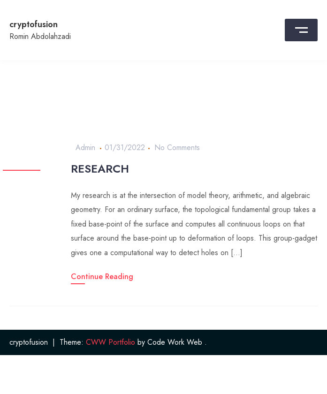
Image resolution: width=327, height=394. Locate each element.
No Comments (177, 147)
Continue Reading (102, 276)
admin (85, 147)
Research (100, 168)
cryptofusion (33, 24)
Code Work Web (174, 342)
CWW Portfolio (110, 342)
